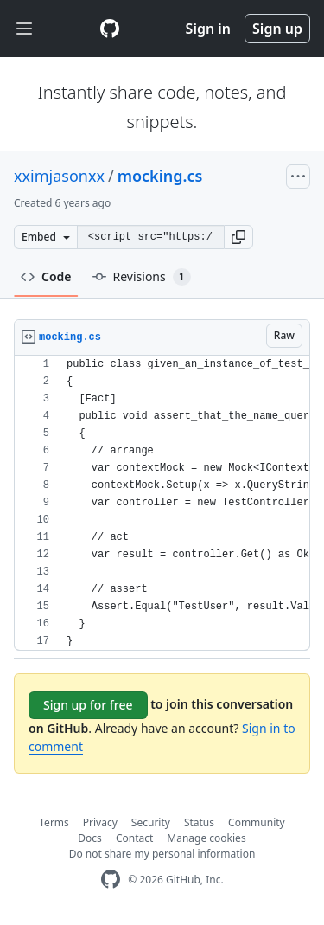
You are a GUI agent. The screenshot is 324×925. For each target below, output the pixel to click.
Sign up (277, 28)
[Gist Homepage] (109, 28)
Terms (54, 822)
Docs (90, 838)
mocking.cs (160, 175)
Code (46, 276)
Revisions (141, 277)
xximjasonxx (59, 175)
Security (150, 822)
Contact (134, 838)
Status (199, 822)
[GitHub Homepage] (110, 879)
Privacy (100, 822)
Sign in (208, 28)
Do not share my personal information (162, 853)
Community (256, 822)
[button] (238, 237)
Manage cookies (206, 838)
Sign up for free (88, 705)
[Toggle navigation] (24, 29)
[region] (162, 503)
